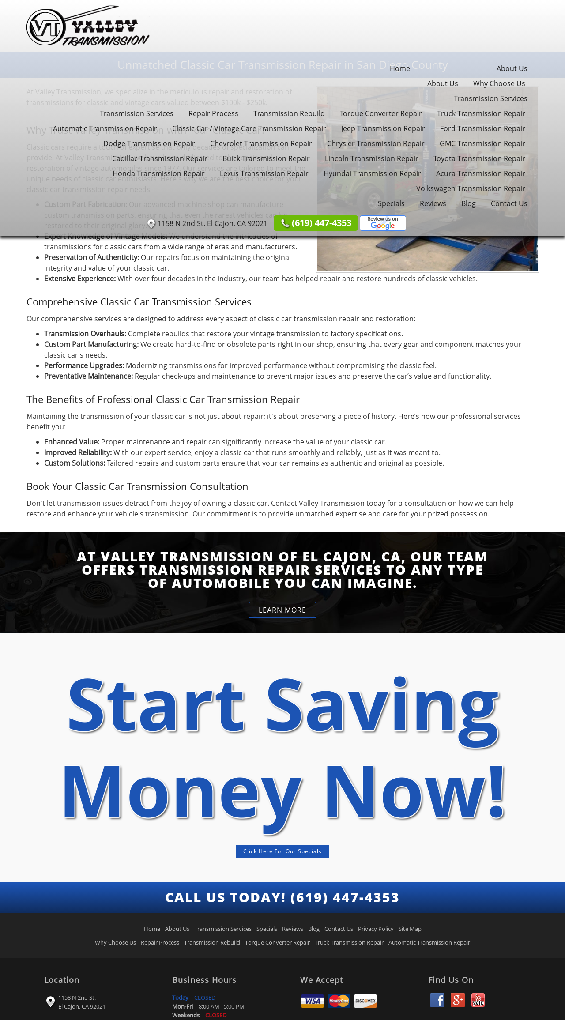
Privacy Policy (376, 929)
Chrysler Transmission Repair (376, 143)
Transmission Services (490, 98)
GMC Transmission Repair (482, 143)
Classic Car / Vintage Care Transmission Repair (249, 128)
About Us (512, 68)
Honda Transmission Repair (159, 173)
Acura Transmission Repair (480, 173)
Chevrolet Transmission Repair (261, 143)
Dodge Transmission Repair (149, 143)
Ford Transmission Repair (482, 128)
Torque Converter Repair (381, 113)
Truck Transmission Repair (481, 113)
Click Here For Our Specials (282, 851)
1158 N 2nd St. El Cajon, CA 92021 (81, 1002)
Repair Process (213, 113)
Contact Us (509, 203)
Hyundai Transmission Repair (372, 173)
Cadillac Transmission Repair (159, 158)
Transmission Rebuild (289, 113)
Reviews (433, 203)
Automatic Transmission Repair (105, 128)
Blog (468, 203)
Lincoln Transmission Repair (371, 158)
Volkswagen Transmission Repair (470, 188)
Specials (391, 203)
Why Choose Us (499, 83)
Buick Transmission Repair (266, 158)
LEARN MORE (282, 610)
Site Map (410, 929)
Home (400, 68)
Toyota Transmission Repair (479, 158)
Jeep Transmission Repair (383, 128)
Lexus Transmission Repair (264, 173)
